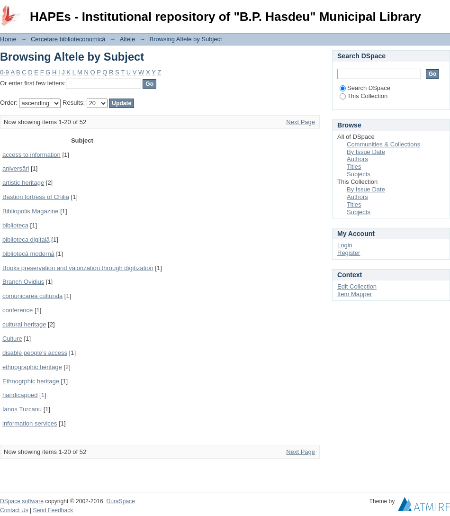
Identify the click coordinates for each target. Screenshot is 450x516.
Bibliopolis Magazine (30, 211)
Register (348, 252)
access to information (31, 154)
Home (8, 39)
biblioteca (15, 225)
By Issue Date (366, 151)
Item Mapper (354, 294)
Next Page (300, 122)
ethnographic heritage (32, 367)
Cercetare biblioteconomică (68, 39)
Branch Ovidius (23, 281)
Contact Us (14, 510)
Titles (354, 166)
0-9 (4, 72)
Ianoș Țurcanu (22, 409)
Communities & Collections (383, 144)
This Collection (363, 96)
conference (17, 310)
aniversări (15, 168)
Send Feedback (53, 510)
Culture (12, 338)
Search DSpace (365, 87)
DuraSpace (120, 501)
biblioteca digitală (26, 239)
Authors (357, 159)
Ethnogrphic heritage (30, 381)
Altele (127, 39)
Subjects (358, 174)
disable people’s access (34, 352)
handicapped (19, 394)
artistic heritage (23, 182)
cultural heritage (24, 324)
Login (442, 11)
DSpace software (22, 501)
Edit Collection (357, 286)
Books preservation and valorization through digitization (77, 268)
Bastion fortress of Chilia (35, 196)
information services (29, 423)
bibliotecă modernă (28, 253)
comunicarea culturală (32, 295)
